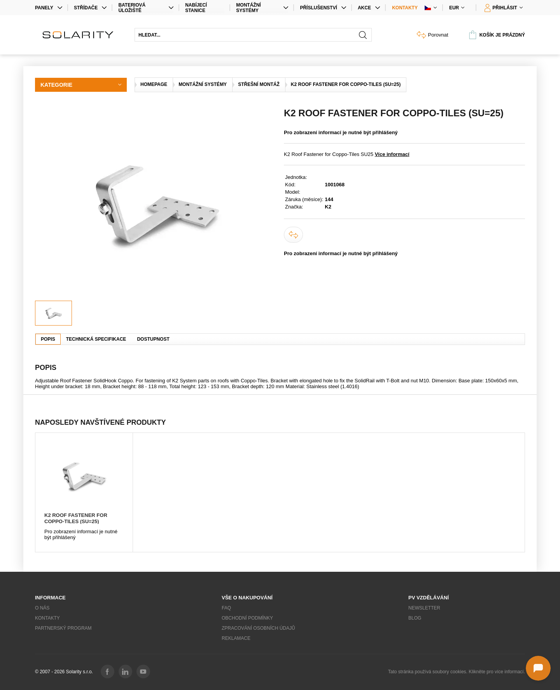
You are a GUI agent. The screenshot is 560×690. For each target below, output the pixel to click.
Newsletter (424, 608)
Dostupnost (153, 339)
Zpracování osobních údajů (258, 628)
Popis (48, 339)
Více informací (392, 154)
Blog (414, 618)
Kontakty (405, 8)
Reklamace (236, 638)
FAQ (226, 608)
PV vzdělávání (428, 598)
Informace (50, 598)
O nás (42, 608)
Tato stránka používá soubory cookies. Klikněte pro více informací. (456, 671)
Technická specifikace (96, 339)
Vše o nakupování (247, 598)
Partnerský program (63, 628)
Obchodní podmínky (247, 618)
